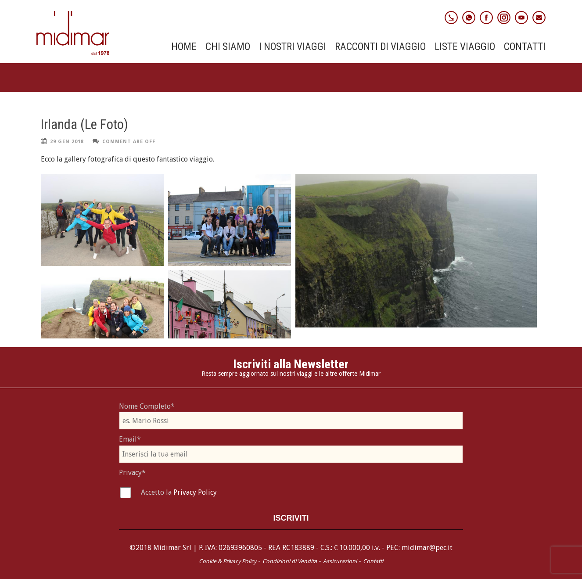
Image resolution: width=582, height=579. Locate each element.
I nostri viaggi (292, 47)
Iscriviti (291, 518)
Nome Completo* (147, 406)
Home (184, 47)
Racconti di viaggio (380, 47)
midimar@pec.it (427, 547)
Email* (130, 439)
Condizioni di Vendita (289, 561)
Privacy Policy (195, 492)
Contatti (525, 47)
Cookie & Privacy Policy (227, 561)
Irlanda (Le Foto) (84, 124)
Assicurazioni (340, 561)
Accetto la (157, 492)
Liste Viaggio (465, 47)
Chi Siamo (227, 47)
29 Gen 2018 (67, 141)
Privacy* (132, 472)
